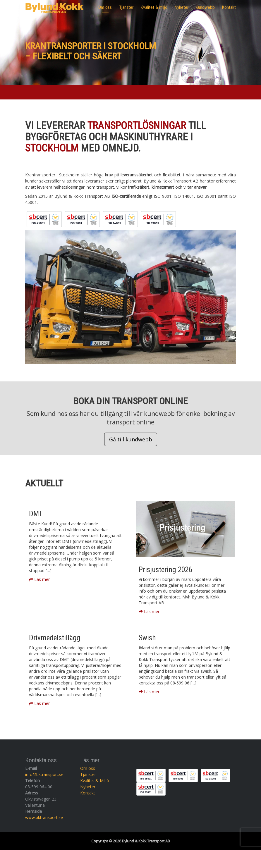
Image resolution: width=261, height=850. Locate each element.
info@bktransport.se (44, 774)
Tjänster (126, 7)
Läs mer (39, 579)
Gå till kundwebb (130, 439)
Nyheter (181, 7)
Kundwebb (205, 7)
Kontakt (229, 7)
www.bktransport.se (44, 817)
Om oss (105, 7)
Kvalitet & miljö (154, 7)
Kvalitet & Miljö (94, 780)
